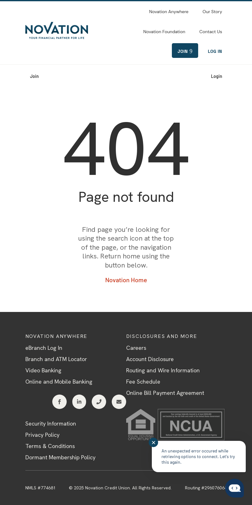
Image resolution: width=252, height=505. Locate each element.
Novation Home (126, 279)
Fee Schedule (143, 381)
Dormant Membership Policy (60, 457)
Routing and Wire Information (163, 370)
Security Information (50, 423)
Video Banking (43, 370)
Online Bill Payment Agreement (165, 392)
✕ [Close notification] (153, 442)
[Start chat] (234, 488)
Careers (136, 347)
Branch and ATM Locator (56, 359)
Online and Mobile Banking (58, 381)
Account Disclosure (150, 359)
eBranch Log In (43, 347)
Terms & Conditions (50, 446)
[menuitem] (169, 10)
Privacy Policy (42, 434)
